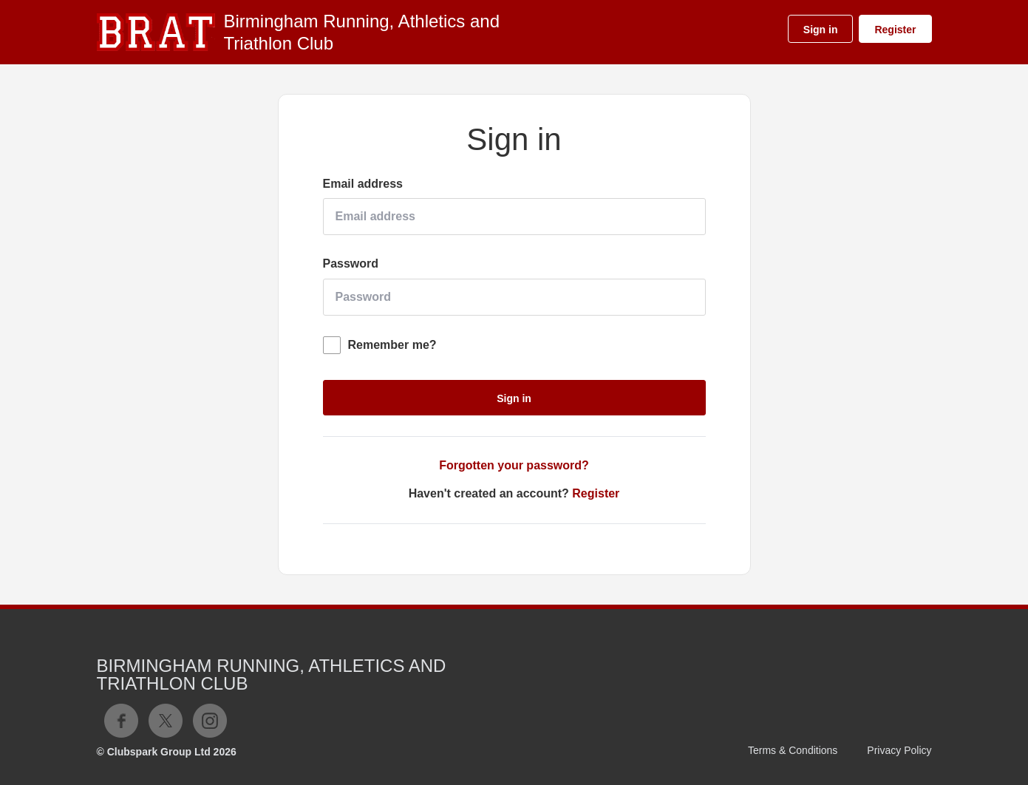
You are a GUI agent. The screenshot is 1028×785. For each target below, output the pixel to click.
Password (351, 263)
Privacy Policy (899, 750)
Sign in (820, 29)
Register (895, 29)
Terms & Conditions (792, 750)
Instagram (210, 721)
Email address (363, 183)
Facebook (121, 721)
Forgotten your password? (514, 465)
